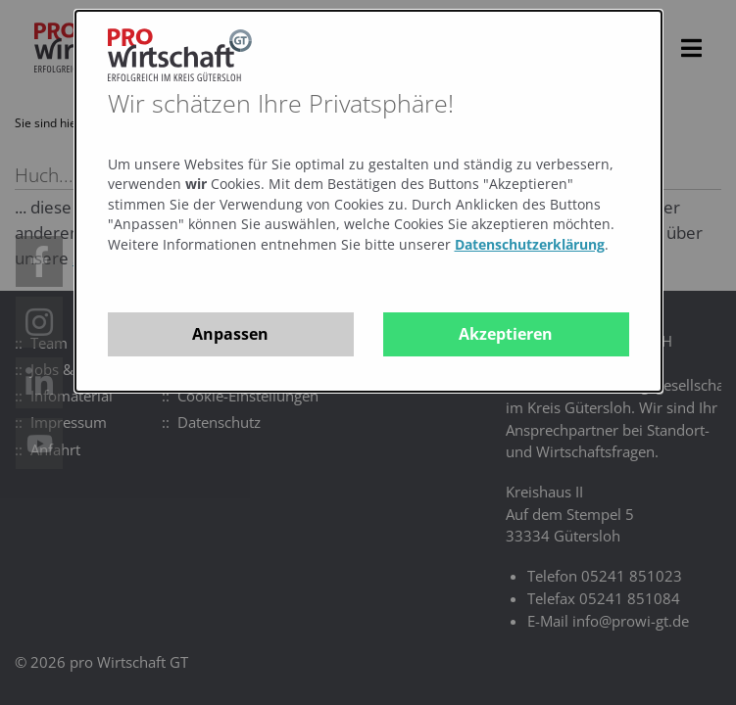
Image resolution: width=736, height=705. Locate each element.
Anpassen (230, 334)
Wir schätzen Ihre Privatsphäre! (281, 103)
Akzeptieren (506, 334)
